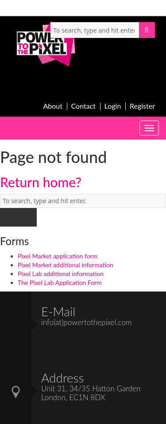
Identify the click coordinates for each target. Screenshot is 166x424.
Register (142, 106)
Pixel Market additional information (65, 265)
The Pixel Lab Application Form (60, 282)
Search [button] (147, 30)
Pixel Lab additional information (61, 273)
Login (112, 106)
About (52, 106)
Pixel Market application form (57, 256)
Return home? (40, 182)
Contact (83, 106)
